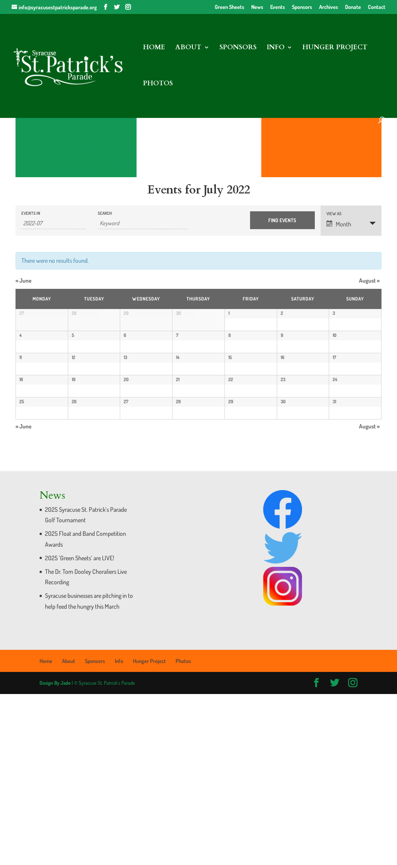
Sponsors (302, 7)
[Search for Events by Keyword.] (143, 223)
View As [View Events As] (334, 214)
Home (154, 48)
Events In (30, 213)
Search (105, 213)
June (23, 280)
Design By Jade (55, 853)
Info (276, 48)
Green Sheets (229, 7)
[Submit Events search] (282, 220)
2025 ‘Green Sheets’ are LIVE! (79, 728)
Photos (158, 84)
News (257, 7)
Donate (353, 7)
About (188, 48)
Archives (328, 7)
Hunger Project (335, 48)
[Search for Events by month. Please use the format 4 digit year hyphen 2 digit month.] (53, 223)
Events (277, 7)
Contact (376, 7)
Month (338, 224)
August (369, 280)
